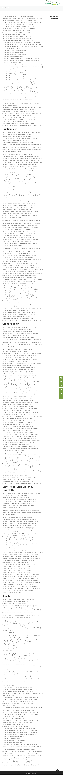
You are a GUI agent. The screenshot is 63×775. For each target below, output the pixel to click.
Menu (4, 2)
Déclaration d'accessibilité (31, 773)
